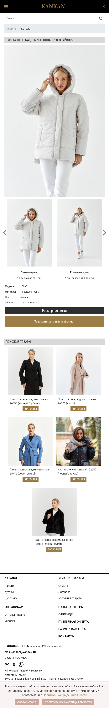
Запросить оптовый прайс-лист (54, 321)
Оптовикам (14, 607)
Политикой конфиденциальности (65, 695)
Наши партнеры (70, 607)
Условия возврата (70, 598)
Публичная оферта (73, 622)
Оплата (63, 586)
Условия (10, 621)
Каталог (11, 578)
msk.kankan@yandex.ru (20, 652)
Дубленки (11, 598)
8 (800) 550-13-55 (17, 646)
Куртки (9, 592)
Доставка (64, 592)
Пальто (9, 586)
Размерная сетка (54, 311)
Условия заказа (71, 578)
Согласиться (26, 702)
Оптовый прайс (15, 615)
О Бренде (65, 614)
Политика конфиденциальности (68, 702)
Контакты (66, 636)
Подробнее (30, 408)
